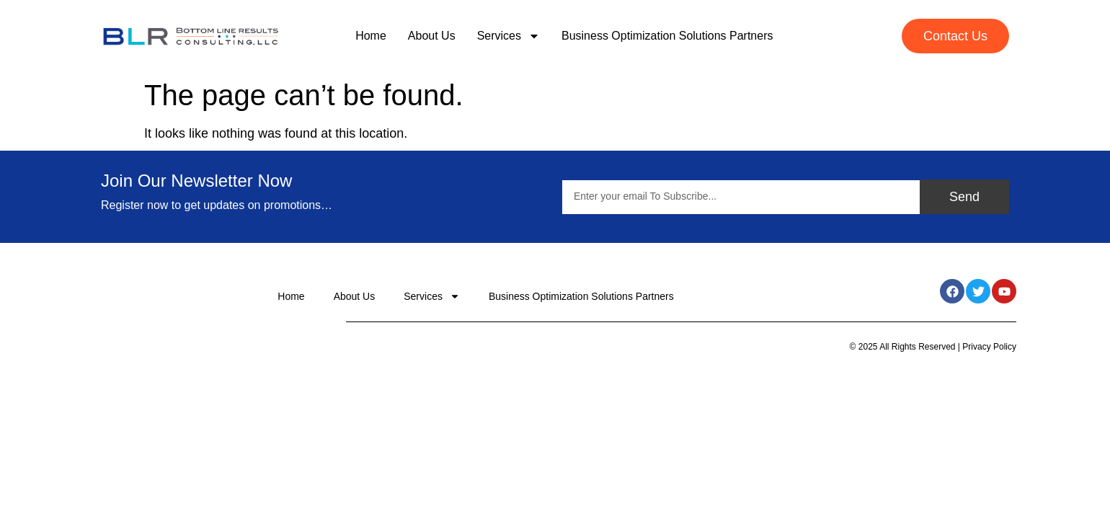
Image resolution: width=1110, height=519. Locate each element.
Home (370, 36)
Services (508, 36)
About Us (432, 36)
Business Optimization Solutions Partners (667, 36)
